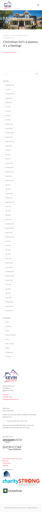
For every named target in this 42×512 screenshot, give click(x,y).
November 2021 (9, 172)
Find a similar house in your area (12, 458)
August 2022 (8, 145)
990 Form (5, 461)
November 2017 (9, 310)
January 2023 (8, 128)
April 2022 (8, 159)
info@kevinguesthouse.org (11, 399)
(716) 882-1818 (7, 397)
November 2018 (9, 276)
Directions (6, 394)
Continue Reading (10, 52)
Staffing (7, 348)
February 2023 (9, 124)
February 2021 (9, 193)
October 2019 (8, 232)
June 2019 (8, 245)
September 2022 (9, 141)
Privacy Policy (7, 463)
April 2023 (8, 119)
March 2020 (8, 219)
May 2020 (7, 211)
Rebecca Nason (23, 35)
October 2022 (8, 137)
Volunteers (8, 356)
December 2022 (9, 132)
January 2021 (8, 198)
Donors (7, 322)
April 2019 (8, 254)
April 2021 (8, 189)
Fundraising (8, 326)
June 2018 (8, 284)
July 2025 (7, 89)
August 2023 (8, 102)
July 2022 (7, 150)
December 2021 (9, 167)
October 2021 (8, 176)
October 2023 (8, 98)
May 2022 (7, 154)
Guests (7, 330)
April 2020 (8, 215)
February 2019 (9, 263)
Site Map (5, 465)
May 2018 (7, 289)
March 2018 (8, 297)
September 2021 (9, 180)
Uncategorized (9, 38)
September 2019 (9, 237)
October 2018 (8, 280)
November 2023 (9, 93)
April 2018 (8, 293)
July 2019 (7, 241)
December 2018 (9, 271)
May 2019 (7, 250)
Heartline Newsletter (10, 335)
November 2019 (9, 228)
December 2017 (9, 306)
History (7, 339)
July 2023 (7, 106)
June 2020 (8, 206)
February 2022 (9, 163)
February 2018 (9, 302)
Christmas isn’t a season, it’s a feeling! (20, 43)
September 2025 (9, 85)
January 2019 (8, 267)
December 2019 (9, 224)
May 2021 (7, 185)
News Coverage (9, 343)
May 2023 (7, 115)
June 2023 (8, 111)
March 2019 (8, 258)
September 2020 (9, 202)
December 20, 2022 (9, 35)
